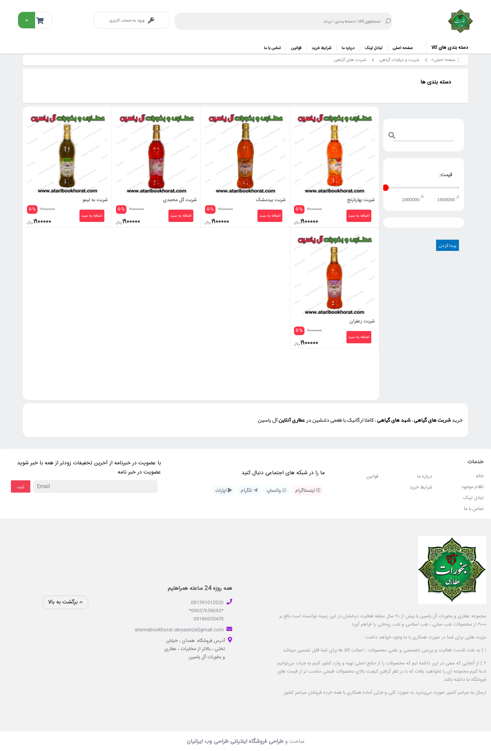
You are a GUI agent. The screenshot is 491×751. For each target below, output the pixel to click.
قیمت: (445, 175)
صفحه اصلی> (443, 60)
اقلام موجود (472, 486)
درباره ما (348, 48)
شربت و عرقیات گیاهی (398, 60)
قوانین (296, 48)
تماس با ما (272, 48)
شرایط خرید (321, 48)
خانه (479, 475)
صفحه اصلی (402, 48)
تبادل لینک (373, 48)
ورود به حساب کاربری (131, 20)
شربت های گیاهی (349, 60)
